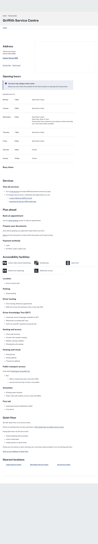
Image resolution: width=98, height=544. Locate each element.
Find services (14, 191)
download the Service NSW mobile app (22, 201)
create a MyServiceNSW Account (20, 198)
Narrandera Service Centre (39, 465)
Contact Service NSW (10, 58)
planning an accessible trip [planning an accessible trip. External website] (20, 371)
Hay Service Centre (63, 465)
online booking (13, 220)
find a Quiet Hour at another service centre (49, 427)
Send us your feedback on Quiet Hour (15, 451)
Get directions (7, 65)
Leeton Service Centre (13, 465)
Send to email (16, 65)
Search (5, 235)
